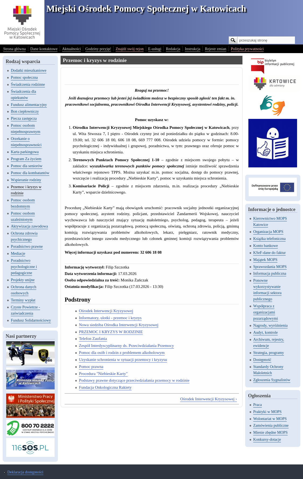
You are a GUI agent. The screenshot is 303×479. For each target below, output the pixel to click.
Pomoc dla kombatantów (30, 173)
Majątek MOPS (265, 259)
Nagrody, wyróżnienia (270, 325)
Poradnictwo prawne (27, 246)
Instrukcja (192, 49)
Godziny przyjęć (98, 49)
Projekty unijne (22, 280)
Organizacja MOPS (268, 231)
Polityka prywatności (247, 49)
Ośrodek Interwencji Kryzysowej (106, 310)
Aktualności (71, 49)
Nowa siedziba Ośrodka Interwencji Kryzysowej (118, 324)
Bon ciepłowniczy (25, 111)
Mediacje (18, 253)
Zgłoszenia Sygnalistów (271, 380)
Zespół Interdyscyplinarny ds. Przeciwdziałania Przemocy (126, 345)
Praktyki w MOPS (267, 411)
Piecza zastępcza (24, 118)
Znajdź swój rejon (130, 49)
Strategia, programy (268, 352)
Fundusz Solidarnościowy (31, 320)
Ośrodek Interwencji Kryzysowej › (208, 399)
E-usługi (154, 49)
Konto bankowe (265, 245)
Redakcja (173, 49)
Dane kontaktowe (44, 49)
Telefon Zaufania (93, 338)
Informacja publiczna (269, 273)
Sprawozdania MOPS (270, 266)
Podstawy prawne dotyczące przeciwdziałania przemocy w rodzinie (134, 380)
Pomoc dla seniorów (27, 166)
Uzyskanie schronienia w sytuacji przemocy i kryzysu (123, 359)
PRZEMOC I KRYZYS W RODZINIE (111, 331)
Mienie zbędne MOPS (270, 432)
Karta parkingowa (25, 152)
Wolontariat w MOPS (270, 418)
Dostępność (262, 359)
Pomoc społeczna (24, 77)
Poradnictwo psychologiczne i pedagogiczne (24, 266)
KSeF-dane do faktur (269, 252)
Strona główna (14, 49)
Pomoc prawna (91, 366)
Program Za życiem (26, 159)
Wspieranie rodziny (26, 180)
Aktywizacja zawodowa (29, 226)
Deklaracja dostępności (25, 472)
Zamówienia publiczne (270, 425)
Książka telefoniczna (269, 238)
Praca (257, 404)
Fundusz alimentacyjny (29, 104)
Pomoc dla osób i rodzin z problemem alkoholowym (121, 352)
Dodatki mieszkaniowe (28, 70)
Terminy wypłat (23, 300)
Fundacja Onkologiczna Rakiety (105, 387)
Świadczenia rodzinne (28, 84)
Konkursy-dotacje (267, 439)
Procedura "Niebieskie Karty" (103, 373)
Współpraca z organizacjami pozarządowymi (265, 312)
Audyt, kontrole (265, 332)
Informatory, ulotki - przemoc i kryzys (110, 317)
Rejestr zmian (215, 49)
